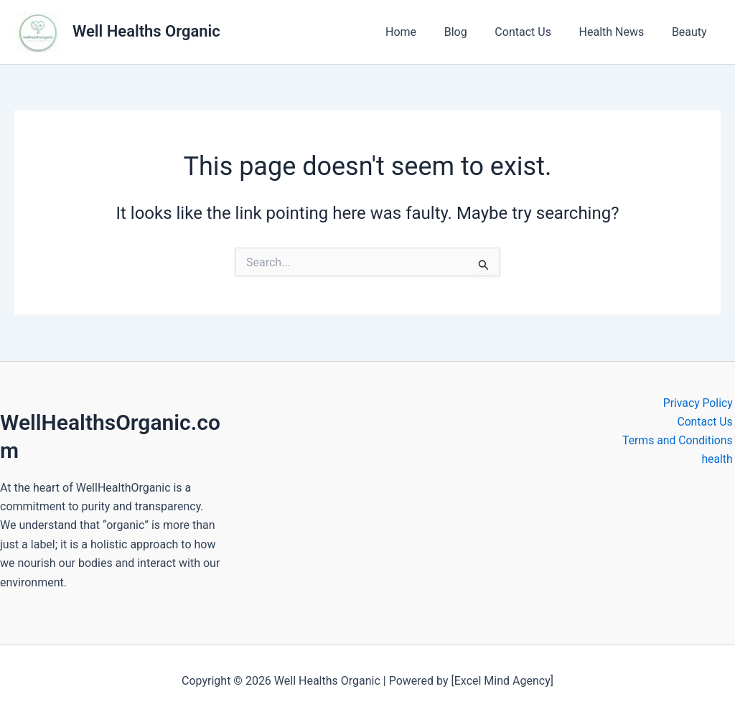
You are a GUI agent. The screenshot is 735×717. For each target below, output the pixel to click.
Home (422, 32)
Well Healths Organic (146, 31)
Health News (619, 32)
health (719, 460)
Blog (472, 32)
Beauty (691, 32)
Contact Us (535, 32)
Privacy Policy (700, 403)
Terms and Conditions (679, 440)
